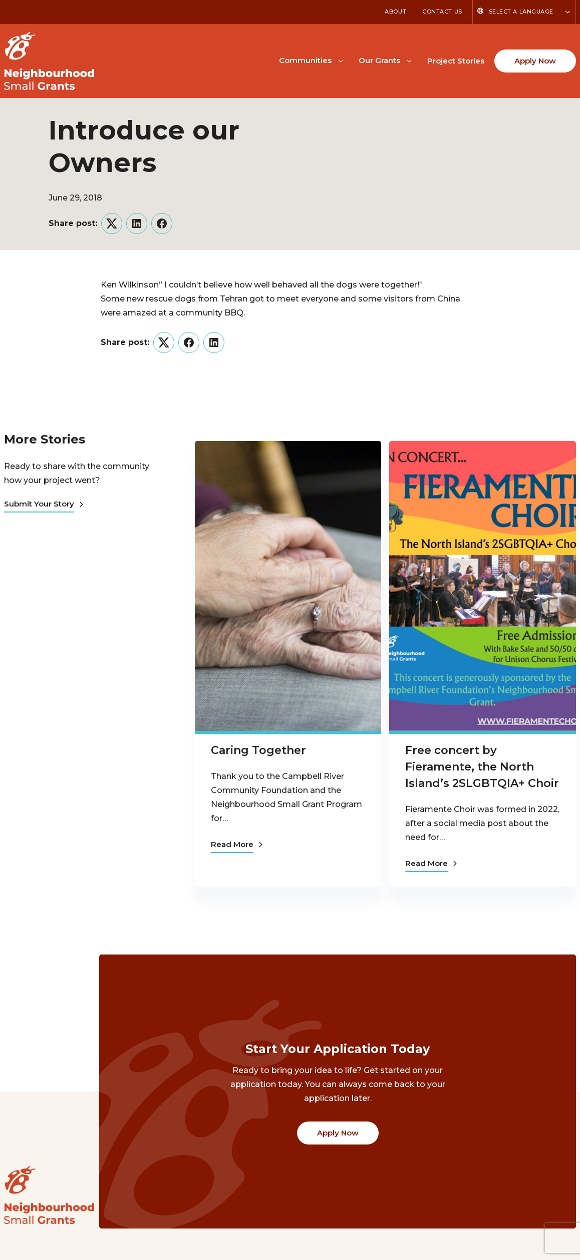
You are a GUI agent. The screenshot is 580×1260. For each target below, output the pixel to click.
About (395, 11)
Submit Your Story (43, 503)
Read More (236, 844)
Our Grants (379, 60)
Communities (305, 60)
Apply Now (535, 61)
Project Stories (455, 61)
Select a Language (521, 11)
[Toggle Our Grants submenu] (409, 60)
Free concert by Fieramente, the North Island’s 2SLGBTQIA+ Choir (482, 767)
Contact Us (442, 11)
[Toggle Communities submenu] (341, 60)
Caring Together (258, 750)
